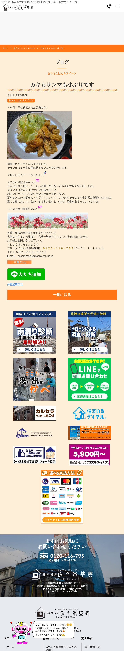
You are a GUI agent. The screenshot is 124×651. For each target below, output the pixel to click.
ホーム (10, 647)
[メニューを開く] (118, 6)
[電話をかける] (109, 6)
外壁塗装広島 (15, 284)
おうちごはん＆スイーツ (21, 100)
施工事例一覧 (92, 647)
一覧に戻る (62, 295)
